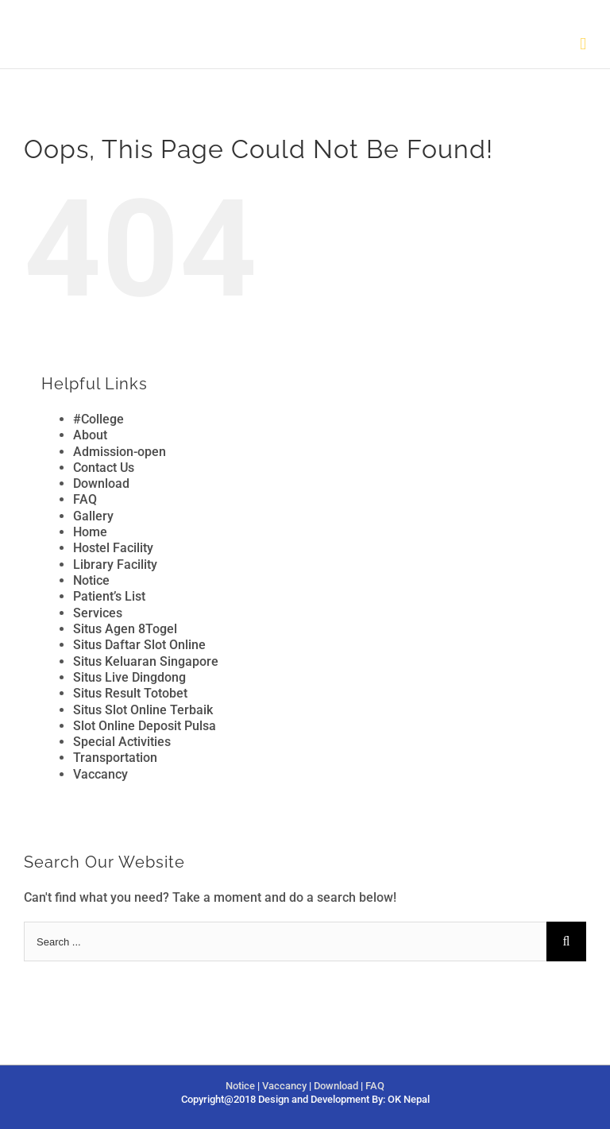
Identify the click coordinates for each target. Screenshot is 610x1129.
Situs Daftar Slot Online (139, 644)
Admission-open (119, 451)
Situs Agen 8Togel (125, 628)
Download (101, 483)
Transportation (115, 757)
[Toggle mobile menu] (583, 44)
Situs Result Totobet (130, 693)
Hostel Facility (113, 547)
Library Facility (115, 564)
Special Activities (122, 741)
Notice (91, 580)
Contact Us (103, 467)
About (90, 435)
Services (97, 613)
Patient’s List (109, 596)
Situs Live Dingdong (129, 677)
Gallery (93, 516)
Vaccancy (100, 774)
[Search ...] (285, 941)
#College (98, 419)
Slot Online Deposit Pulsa (144, 725)
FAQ (85, 499)
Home (90, 531)
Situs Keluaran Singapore (145, 661)
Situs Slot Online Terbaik (143, 709)
